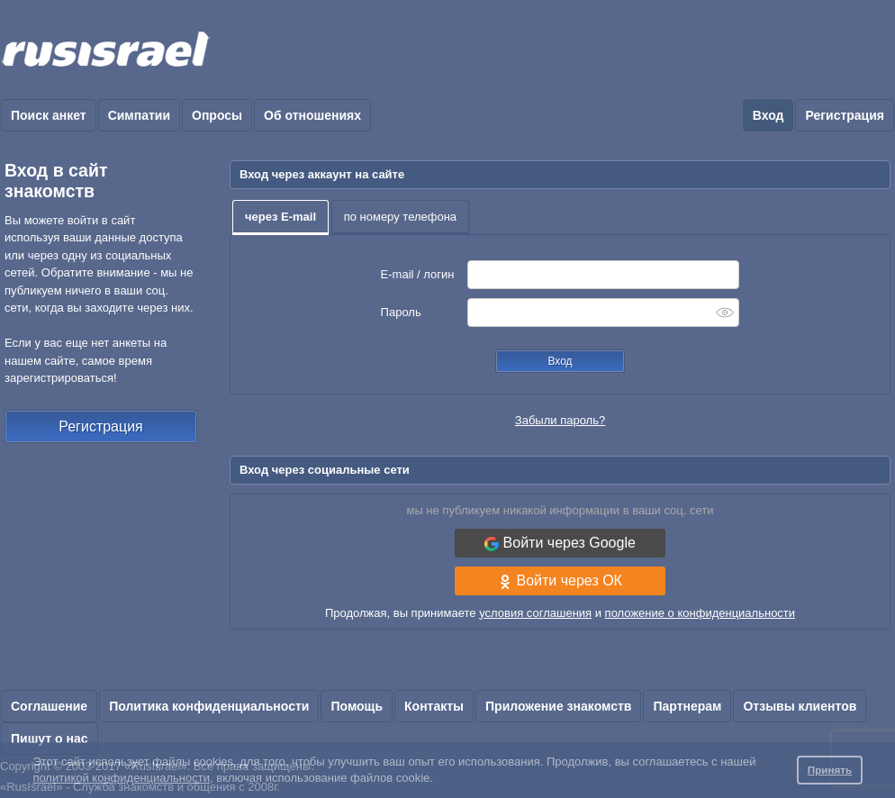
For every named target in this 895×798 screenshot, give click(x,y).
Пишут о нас (49, 738)
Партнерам (687, 706)
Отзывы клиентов (799, 706)
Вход (768, 115)
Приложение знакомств (558, 706)
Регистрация (844, 115)
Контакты (434, 706)
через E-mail (280, 216)
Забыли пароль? (560, 420)
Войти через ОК (560, 581)
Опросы (217, 115)
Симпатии (139, 115)
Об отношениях (312, 115)
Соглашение (49, 706)
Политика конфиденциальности (209, 706)
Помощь (356, 706)
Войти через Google (560, 543)
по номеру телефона (400, 216)
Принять (830, 769)
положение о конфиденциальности (700, 613)
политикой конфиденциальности (121, 777)
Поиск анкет (48, 115)
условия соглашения (535, 613)
